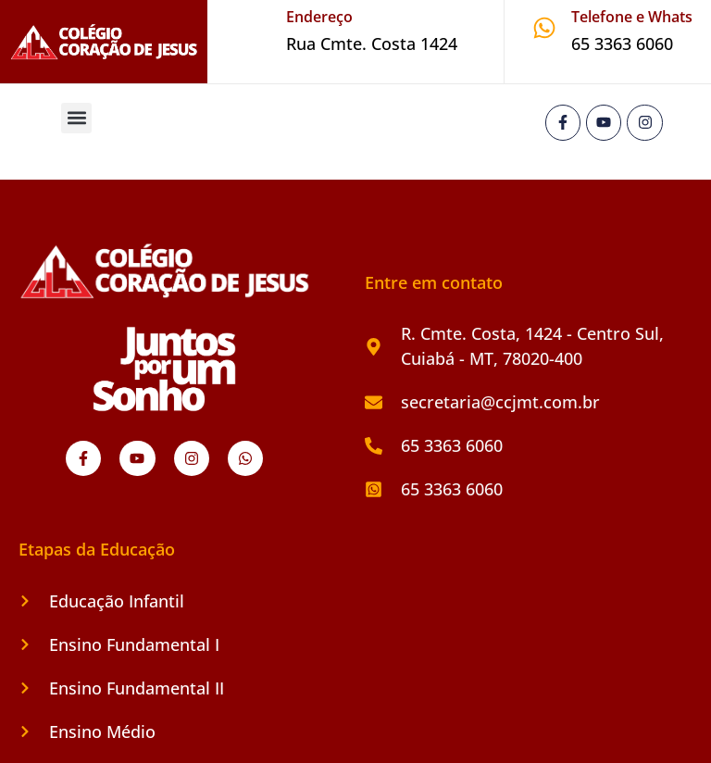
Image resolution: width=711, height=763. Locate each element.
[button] (76, 118)
